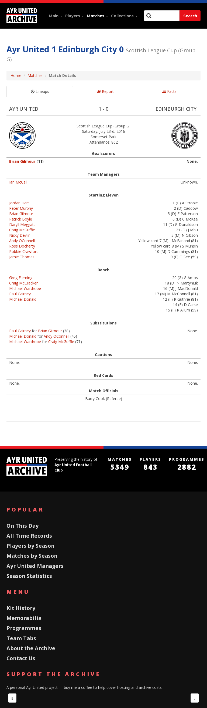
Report (105, 91)
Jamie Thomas (21, 256)
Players (74, 15)
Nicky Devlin (19, 235)
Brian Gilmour (22, 161)
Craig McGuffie (22, 229)
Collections (124, 15)
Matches (97, 15)
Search (190, 15)
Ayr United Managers (35, 566)
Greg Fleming (20, 277)
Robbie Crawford (24, 251)
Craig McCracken (24, 283)
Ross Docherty (22, 246)
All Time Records (29, 535)
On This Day (22, 525)
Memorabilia (24, 618)
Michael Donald (22, 299)
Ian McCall (18, 182)
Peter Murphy (21, 208)
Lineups (40, 91)
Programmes (23, 628)
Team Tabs (21, 638)
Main (55, 15)
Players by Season (30, 545)
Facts (169, 91)
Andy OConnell (22, 240)
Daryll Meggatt (22, 224)
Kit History (20, 608)
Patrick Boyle (20, 219)
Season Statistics (29, 576)
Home (16, 75)
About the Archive (30, 648)
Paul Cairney (20, 293)
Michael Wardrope (25, 288)
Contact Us (20, 658)
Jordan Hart (19, 202)
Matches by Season (31, 555)
